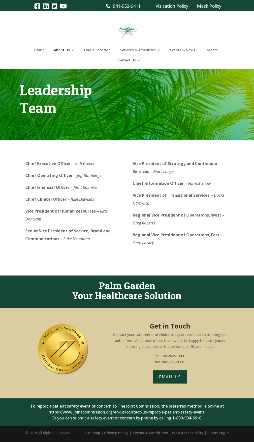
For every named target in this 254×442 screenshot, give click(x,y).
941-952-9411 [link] (123, 6)
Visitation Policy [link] (172, 6)
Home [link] (39, 50)
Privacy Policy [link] (116, 432)
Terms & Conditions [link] (150, 432)
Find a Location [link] (97, 50)
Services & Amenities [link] (138, 50)
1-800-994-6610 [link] (186, 418)
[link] (37, 5)
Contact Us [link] (126, 60)
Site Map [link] (92, 432)
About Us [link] (62, 50)
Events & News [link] (182, 50)
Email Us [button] (170, 377)
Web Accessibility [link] (187, 432)
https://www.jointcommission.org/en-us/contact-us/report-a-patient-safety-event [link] (126, 412)
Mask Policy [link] (209, 6)
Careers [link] (211, 50)
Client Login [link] (218, 432)
